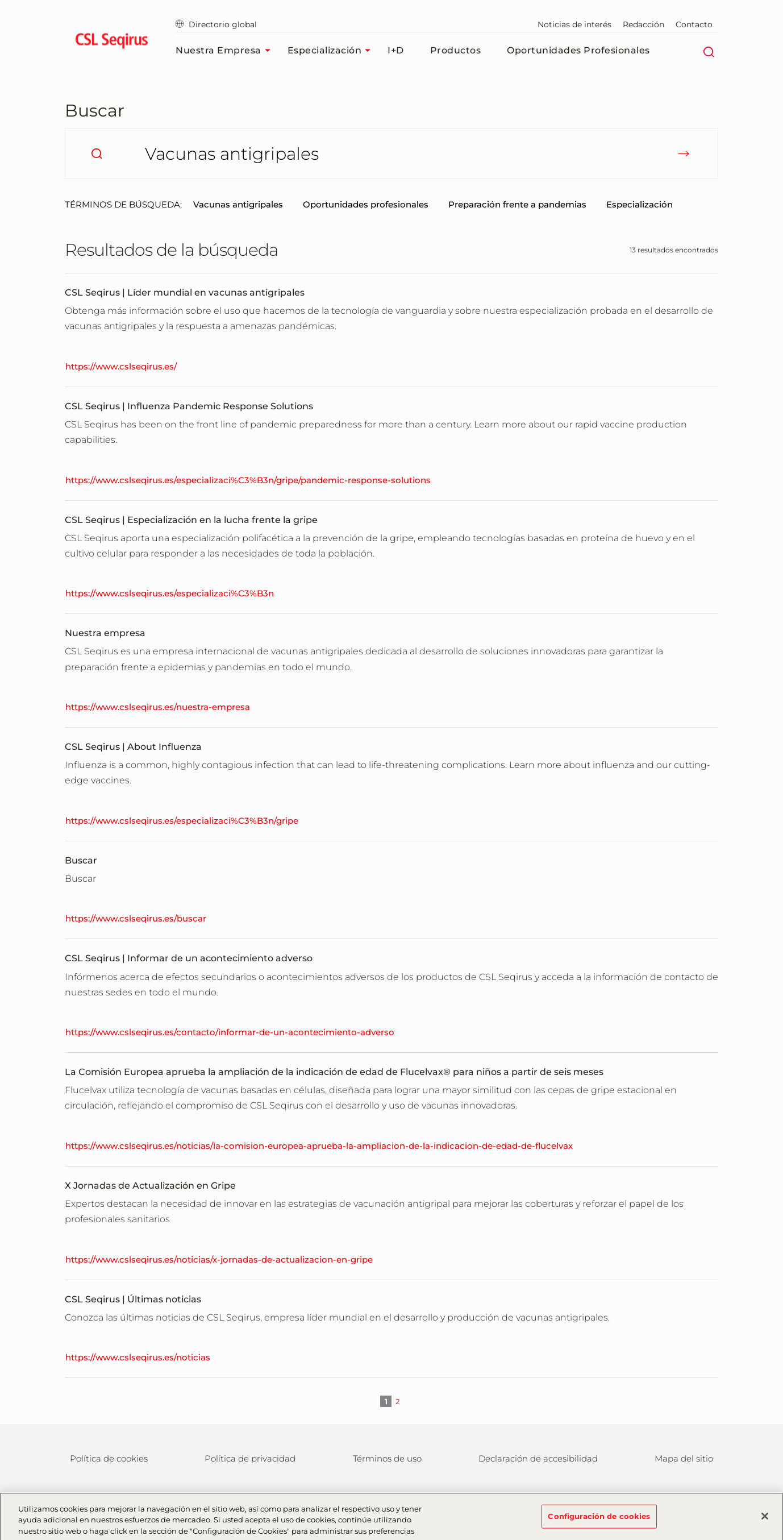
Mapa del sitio (684, 1458)
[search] (96, 153)
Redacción (643, 24)
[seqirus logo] (112, 42)
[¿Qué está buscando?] (391, 153)
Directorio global (216, 24)
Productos (455, 50)
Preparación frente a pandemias (517, 204)
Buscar (94, 110)
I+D (396, 50)
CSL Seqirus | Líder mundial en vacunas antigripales (185, 292)
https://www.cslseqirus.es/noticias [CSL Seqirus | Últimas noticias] (137, 1357)
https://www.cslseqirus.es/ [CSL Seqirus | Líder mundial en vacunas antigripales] (121, 366)
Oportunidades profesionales (578, 50)
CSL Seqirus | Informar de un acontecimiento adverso (189, 958)
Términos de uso (387, 1458)
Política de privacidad (250, 1458)
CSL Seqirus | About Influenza (133, 746)
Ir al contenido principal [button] (0, 0)
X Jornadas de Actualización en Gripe (150, 1185)
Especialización (332, 50)
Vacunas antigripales (238, 204)
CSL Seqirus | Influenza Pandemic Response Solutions (189, 406)
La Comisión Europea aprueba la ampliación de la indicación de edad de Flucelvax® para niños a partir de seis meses (334, 1071)
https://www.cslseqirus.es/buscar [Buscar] (135, 918)
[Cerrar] (764, 1519)
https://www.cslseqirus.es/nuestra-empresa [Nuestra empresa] (157, 706)
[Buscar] (708, 50)
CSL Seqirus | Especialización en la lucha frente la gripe (191, 519)
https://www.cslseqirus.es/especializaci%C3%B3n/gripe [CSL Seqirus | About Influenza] (181, 820)
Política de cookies (109, 1458)
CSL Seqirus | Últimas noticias (133, 1299)
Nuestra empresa (226, 50)
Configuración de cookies (599, 1519)
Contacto (694, 24)
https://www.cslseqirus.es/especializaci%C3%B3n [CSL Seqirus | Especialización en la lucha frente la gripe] (169, 593)
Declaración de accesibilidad (538, 1458)
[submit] (684, 153)
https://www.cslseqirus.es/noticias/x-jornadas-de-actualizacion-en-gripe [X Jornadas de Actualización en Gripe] (219, 1259)
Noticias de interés (574, 24)
